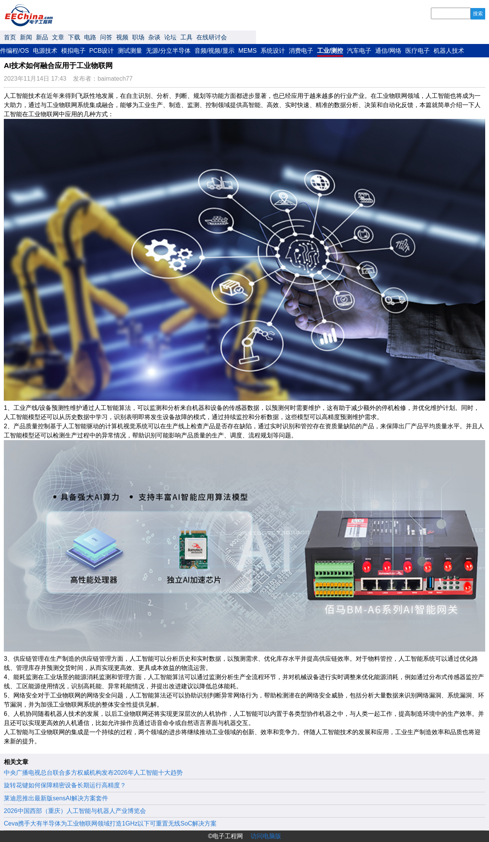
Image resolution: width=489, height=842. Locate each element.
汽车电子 (359, 50)
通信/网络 (388, 50)
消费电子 (301, 50)
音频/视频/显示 (214, 50)
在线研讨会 (211, 37)
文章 (58, 37)
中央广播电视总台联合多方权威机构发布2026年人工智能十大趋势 (93, 772)
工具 (186, 37)
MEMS (247, 50)
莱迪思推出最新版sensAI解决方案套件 (56, 798)
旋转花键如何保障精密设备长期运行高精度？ (65, 785)
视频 (122, 37)
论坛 (170, 37)
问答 (106, 37)
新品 (42, 37)
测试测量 (130, 50)
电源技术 (45, 50)
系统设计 (273, 50)
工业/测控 (330, 50)
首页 (10, 37)
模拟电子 (73, 50)
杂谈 (154, 37)
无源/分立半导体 (168, 50)
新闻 (26, 37)
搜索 (478, 13)
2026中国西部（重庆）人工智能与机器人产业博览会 (75, 811)
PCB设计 (101, 50)
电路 (90, 37)
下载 (74, 37)
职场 (138, 37)
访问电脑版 (266, 836)
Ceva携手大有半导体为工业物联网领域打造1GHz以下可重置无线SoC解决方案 (110, 823)
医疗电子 (417, 50)
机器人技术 (449, 50)
